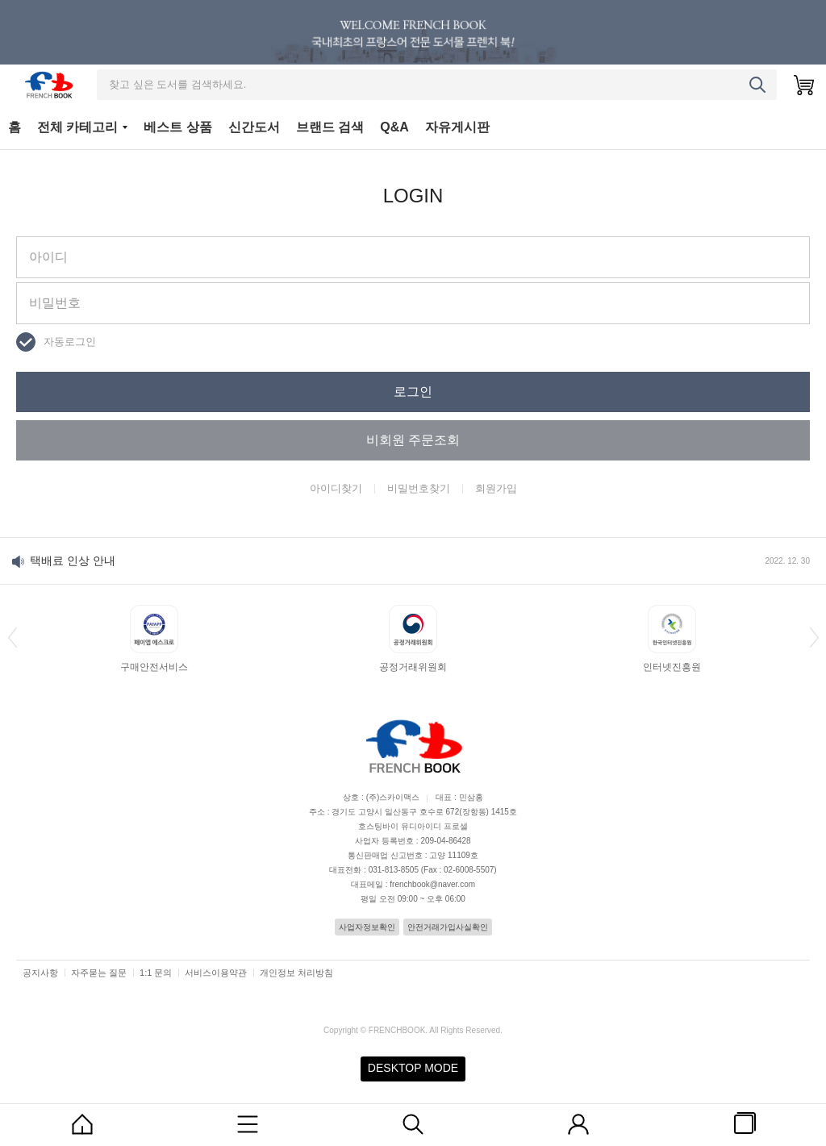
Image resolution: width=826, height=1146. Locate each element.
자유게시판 (457, 127)
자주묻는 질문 (99, 972)
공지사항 (40, 972)
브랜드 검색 (330, 127)
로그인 (413, 391)
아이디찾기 (336, 488)
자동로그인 (70, 341)
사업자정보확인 (367, 927)
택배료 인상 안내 (72, 560)
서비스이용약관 (216, 972)
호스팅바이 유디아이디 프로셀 (413, 826)
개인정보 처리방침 (296, 972)
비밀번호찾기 (418, 488)
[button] (12, 637)
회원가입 (496, 488)
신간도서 (254, 127)
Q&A (394, 127)
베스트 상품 (177, 127)
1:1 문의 (156, 972)
